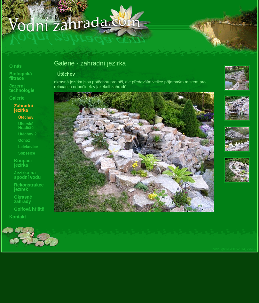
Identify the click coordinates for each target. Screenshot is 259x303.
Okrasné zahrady (23, 199)
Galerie (16, 98)
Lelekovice (28, 147)
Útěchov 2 (27, 134)
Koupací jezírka (23, 163)
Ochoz (24, 140)
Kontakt (17, 216)
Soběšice (26, 153)
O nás (15, 66)
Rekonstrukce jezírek (29, 187)
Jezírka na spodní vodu (27, 175)
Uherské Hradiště (26, 126)
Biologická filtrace (20, 76)
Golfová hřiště (29, 209)
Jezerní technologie (22, 88)
